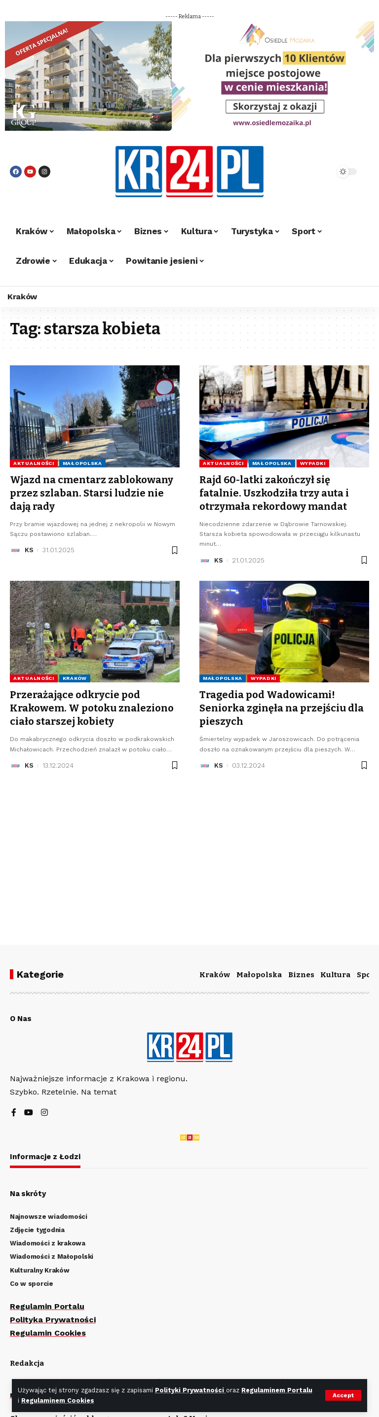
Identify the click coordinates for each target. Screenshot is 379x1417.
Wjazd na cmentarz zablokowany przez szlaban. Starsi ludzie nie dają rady (91, 492)
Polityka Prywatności (53, 1319)
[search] (315, 172)
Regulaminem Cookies (57, 1400)
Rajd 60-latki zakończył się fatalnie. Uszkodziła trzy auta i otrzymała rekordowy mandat (274, 492)
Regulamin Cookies (48, 1333)
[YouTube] (29, 1113)
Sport (367, 974)
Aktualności (33, 463)
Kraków (75, 676)
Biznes (301, 974)
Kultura (335, 974)
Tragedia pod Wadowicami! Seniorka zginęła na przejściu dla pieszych (281, 706)
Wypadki (313, 463)
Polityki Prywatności (191, 1390)
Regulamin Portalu (47, 1306)
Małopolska (82, 463)
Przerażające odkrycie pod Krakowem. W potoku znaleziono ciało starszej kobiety (92, 706)
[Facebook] (14, 1113)
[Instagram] (44, 1113)
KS (29, 548)
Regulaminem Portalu (277, 1390)
